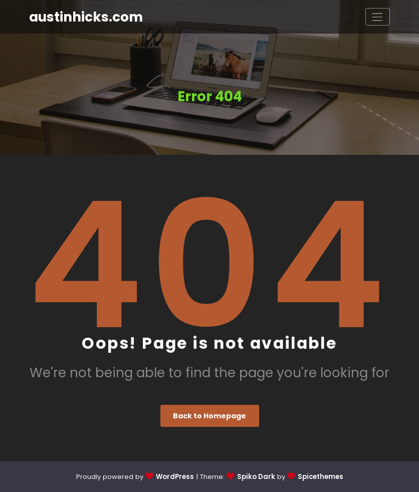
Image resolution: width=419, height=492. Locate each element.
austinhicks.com (86, 17)
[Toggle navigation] (377, 17)
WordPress (175, 476)
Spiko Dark (256, 476)
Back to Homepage (209, 416)
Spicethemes (320, 476)
